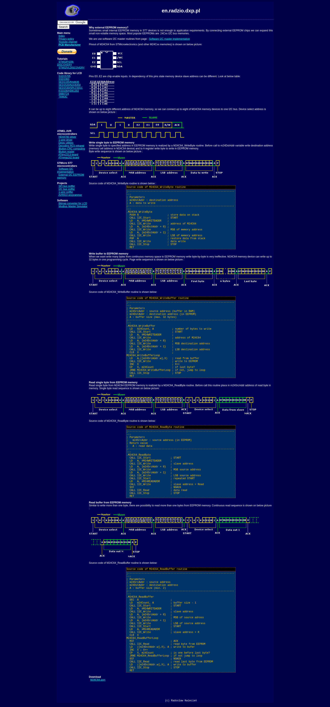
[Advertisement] (70, 114)
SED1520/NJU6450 (70, 85)
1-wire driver (65, 139)
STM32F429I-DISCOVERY (65, 63)
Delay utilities (66, 142)
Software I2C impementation (65, 170)
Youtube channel (68, 41)
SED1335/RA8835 (69, 82)
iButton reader (66, 151)
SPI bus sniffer (67, 186)
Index (62, 35)
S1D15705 (65, 76)
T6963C (63, 96)
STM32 (63, 67)
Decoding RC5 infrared (71, 145)
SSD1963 (64, 79)
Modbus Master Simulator (73, 206)
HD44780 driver (67, 136)
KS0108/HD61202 (69, 90)
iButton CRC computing (72, 148)
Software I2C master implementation (169, 38)
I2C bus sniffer (67, 189)
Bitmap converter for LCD (73, 203)
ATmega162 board (69, 157)
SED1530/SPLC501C (71, 87)
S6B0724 (64, 93)
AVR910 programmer (70, 195)
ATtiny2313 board (68, 154)
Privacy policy (66, 38)
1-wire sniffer (66, 192)
